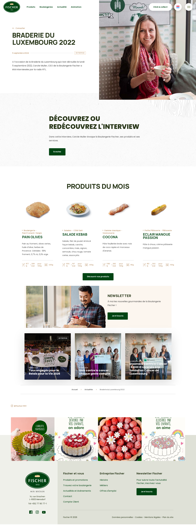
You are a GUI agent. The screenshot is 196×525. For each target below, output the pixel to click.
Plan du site (168, 518)
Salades (67, 230)
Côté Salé (78, 230)
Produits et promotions (75, 480)
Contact (67, 497)
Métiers (104, 486)
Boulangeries (46, 7)
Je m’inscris (118, 316)
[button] (32, 440)
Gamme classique (112, 230)
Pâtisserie (167, 230)
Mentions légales (152, 518)
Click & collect (160, 7)
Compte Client (71, 502)
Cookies (139, 518)
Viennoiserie (108, 233)
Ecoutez (57, 151)
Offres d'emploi (108, 491)
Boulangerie (29, 230)
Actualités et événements (77, 491)
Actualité (62, 7)
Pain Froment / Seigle (32, 233)
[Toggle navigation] (189, 7)
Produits (31, 7)
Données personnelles (122, 518)
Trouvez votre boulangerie (77, 486)
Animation (76, 7)
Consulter (20, 28)
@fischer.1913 (20, 406)
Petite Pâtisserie (152, 230)
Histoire (104, 480)
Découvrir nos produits (98, 277)
